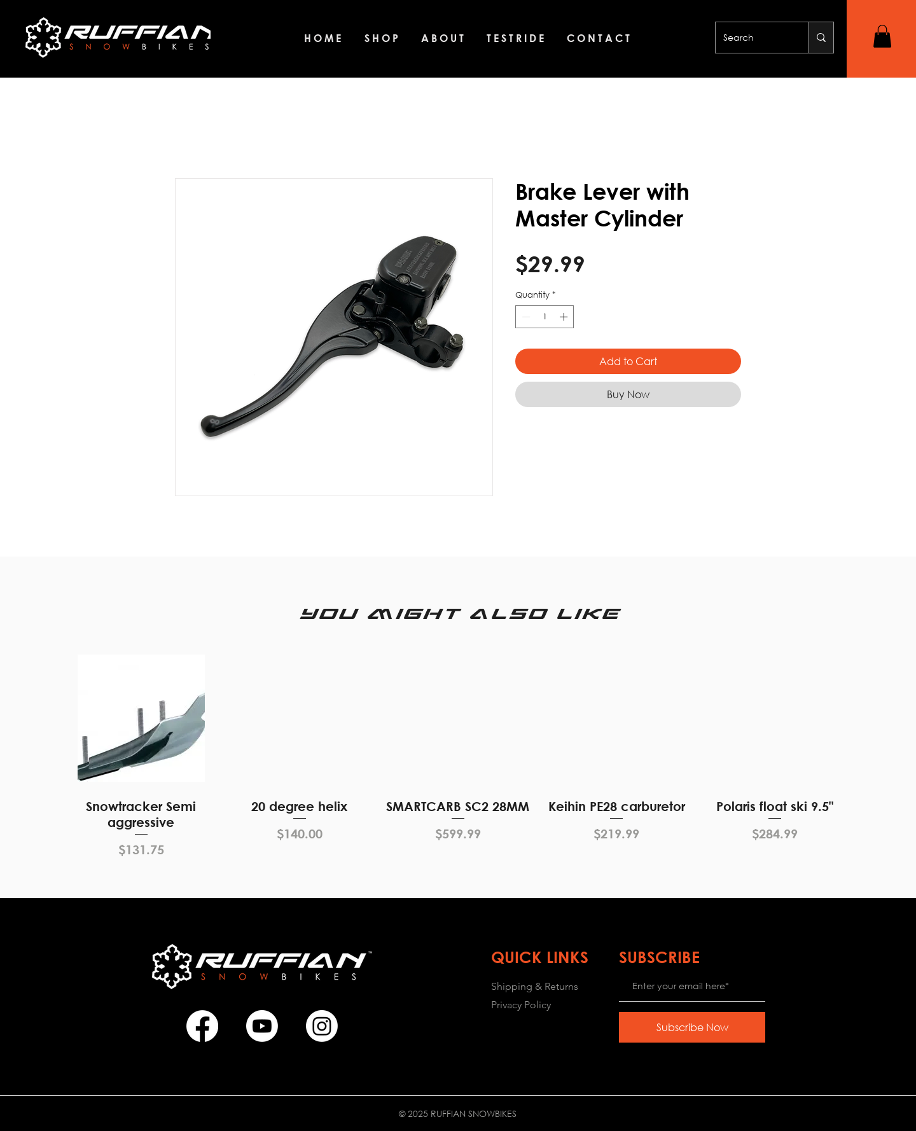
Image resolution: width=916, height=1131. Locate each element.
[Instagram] (322, 1026)
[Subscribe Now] (692, 1027)
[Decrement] (524, 317)
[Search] (752, 37)
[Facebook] (202, 1026)
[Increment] (564, 317)
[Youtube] (262, 1026)
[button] (882, 36)
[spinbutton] (544, 317)
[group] (458, 753)
